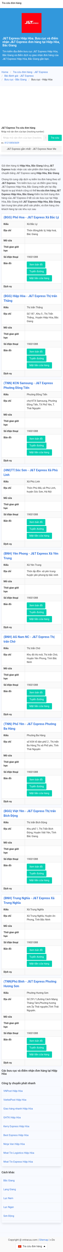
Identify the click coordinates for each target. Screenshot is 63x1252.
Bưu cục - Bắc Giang (15, 79)
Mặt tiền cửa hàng (39, 278)
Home (5, 72)
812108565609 (12, 143)
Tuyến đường (36, 271)
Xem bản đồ (36, 264)
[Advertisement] (31, 105)
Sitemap (43, 1239)
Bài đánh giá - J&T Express (19, 75)
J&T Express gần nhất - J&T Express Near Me (31, 148)
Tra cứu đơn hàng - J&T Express (30, 72)
